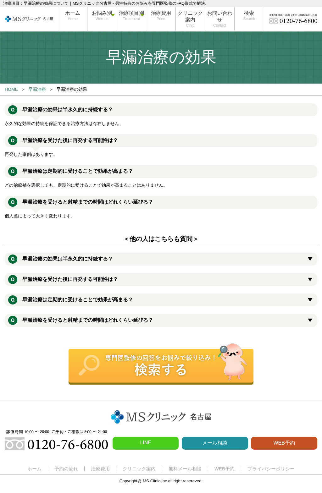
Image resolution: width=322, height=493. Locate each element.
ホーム (72, 13)
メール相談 (214, 443)
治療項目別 (131, 13)
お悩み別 (102, 13)
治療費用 (161, 13)
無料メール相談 (185, 468)
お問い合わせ (219, 16)
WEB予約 (284, 443)
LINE (145, 442)
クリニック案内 (190, 16)
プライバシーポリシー (271, 468)
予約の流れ (66, 468)
